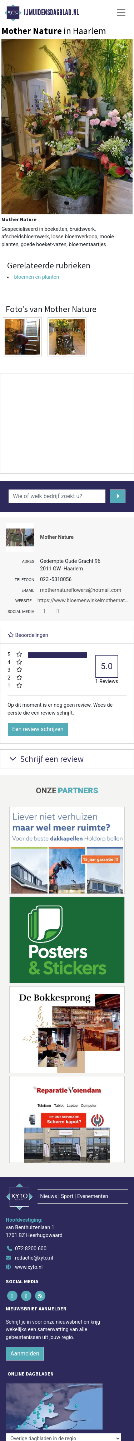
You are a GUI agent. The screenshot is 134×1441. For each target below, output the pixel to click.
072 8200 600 (30, 1249)
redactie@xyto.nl (34, 1258)
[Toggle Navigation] (121, 12)
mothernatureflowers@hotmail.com (80, 590)
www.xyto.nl (29, 1267)
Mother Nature (57, 537)
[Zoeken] (118, 496)
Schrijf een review (46, 758)
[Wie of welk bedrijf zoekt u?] (57, 496)
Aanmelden (24, 1353)
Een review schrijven (38, 729)
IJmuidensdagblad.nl (51, 12)
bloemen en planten (36, 277)
